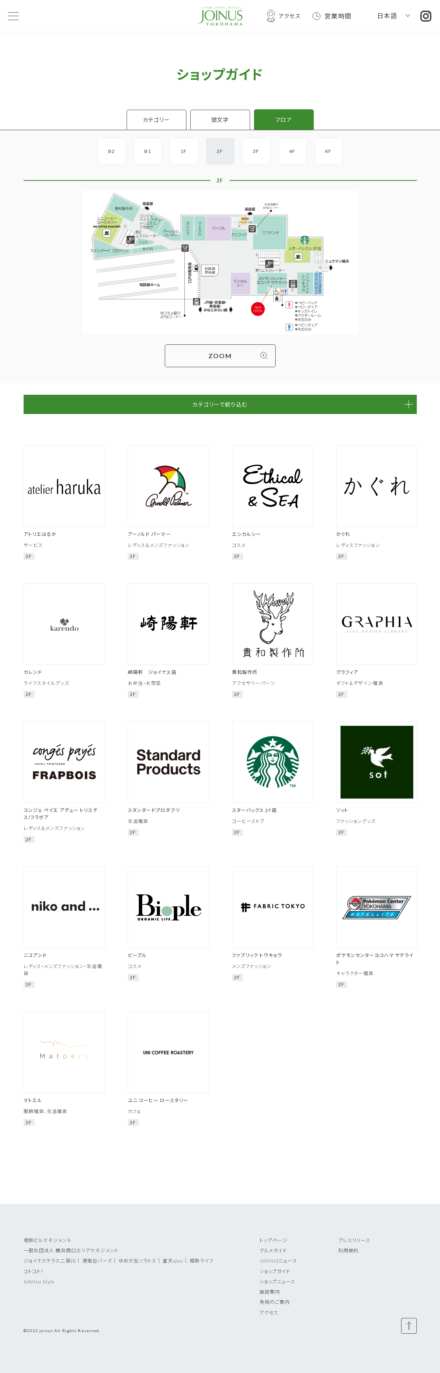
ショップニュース (278, 1282)
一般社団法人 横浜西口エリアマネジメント (71, 1250)
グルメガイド (273, 1250)
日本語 (387, 15)
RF (328, 151)
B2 (111, 151)
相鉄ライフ (202, 1261)
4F (292, 151)
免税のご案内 (275, 1302)
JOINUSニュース (278, 1261)
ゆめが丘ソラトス (137, 1261)
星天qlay (173, 1261)
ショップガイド (275, 1271)
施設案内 (270, 1292)
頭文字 (220, 119)
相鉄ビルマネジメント (48, 1240)
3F (256, 151)
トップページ (274, 1240)
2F (220, 151)
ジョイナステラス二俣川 (50, 1261)
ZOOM (219, 355)
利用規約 (348, 1250)
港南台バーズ (97, 1261)
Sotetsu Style (39, 1282)
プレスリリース (354, 1240)
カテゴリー (156, 119)
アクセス (269, 1313)
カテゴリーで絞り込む (219, 404)
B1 (147, 151)
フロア (283, 119)
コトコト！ (34, 1271)
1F (183, 151)
